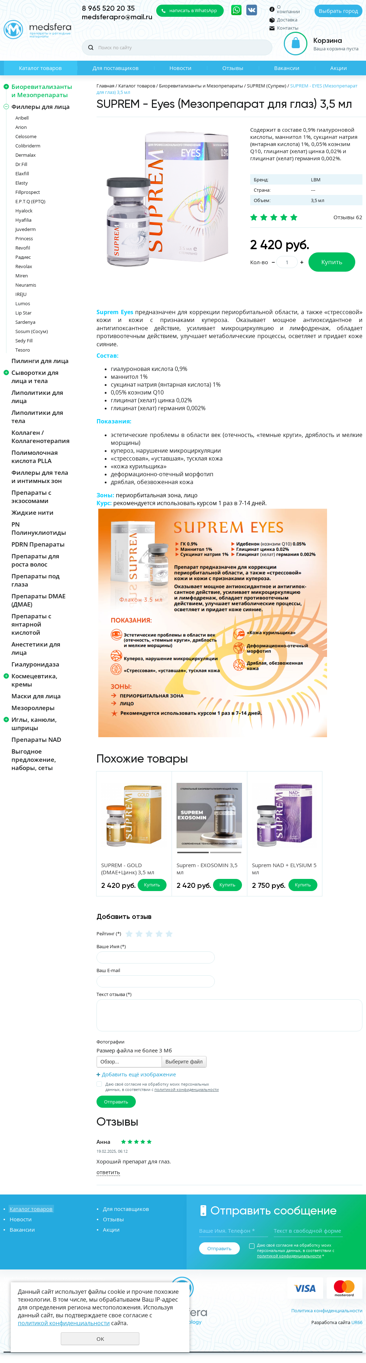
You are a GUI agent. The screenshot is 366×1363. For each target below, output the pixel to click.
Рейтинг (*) (109, 944)
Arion (21, 127)
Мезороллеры (33, 708)
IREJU (20, 294)
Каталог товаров (40, 67)
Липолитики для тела (37, 416)
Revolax (23, 266)
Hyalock (24, 210)
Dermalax (25, 155)
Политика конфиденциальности (326, 1321)
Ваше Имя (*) (111, 957)
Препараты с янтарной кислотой (31, 624)
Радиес (23, 257)
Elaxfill (22, 173)
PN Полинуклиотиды (38, 528)
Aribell (22, 118)
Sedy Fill (24, 340)
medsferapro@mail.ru (117, 16)
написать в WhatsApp (193, 10)
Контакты (287, 28)
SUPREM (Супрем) (266, 85)
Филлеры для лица (40, 106)
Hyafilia (23, 220)
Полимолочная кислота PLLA (34, 456)
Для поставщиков (116, 67)
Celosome (25, 136)
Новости (180, 67)
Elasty (21, 183)
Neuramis (25, 285)
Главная (105, 85)
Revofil (22, 248)
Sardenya (25, 322)
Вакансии (287, 67)
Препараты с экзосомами (31, 496)
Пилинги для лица (40, 361)
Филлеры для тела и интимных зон (39, 476)
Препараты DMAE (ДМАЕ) (38, 600)
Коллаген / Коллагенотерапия (40, 436)
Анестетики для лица (35, 648)
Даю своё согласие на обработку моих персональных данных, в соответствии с (162, 1097)
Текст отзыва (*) (114, 1004)
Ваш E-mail (108, 980)
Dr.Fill (21, 164)
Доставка (287, 19)
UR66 (356, 1332)
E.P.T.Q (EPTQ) (30, 201)
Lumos (22, 303)
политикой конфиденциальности (186, 1099)
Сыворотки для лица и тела (35, 376)
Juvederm (25, 229)
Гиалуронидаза (35, 664)
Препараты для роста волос (35, 560)
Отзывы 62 (347, 217)
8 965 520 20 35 (108, 8)
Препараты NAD (36, 739)
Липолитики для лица (37, 396)
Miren (21, 275)
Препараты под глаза (35, 580)
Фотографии (110, 1052)
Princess (24, 238)
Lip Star (23, 313)
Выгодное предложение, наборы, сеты (33, 759)
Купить (331, 262)
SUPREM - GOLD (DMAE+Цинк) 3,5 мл (128, 869)
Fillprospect (27, 192)
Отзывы (232, 67)
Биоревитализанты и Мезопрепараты (41, 90)
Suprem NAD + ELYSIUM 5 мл (252, 869)
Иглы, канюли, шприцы (34, 723)
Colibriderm (27, 145)
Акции (338, 67)
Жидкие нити (32, 512)
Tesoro (22, 350)
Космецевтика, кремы (34, 680)
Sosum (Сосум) (31, 331)
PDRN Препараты (38, 544)
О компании (288, 9)
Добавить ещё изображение (139, 1084)
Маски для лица (36, 696)
